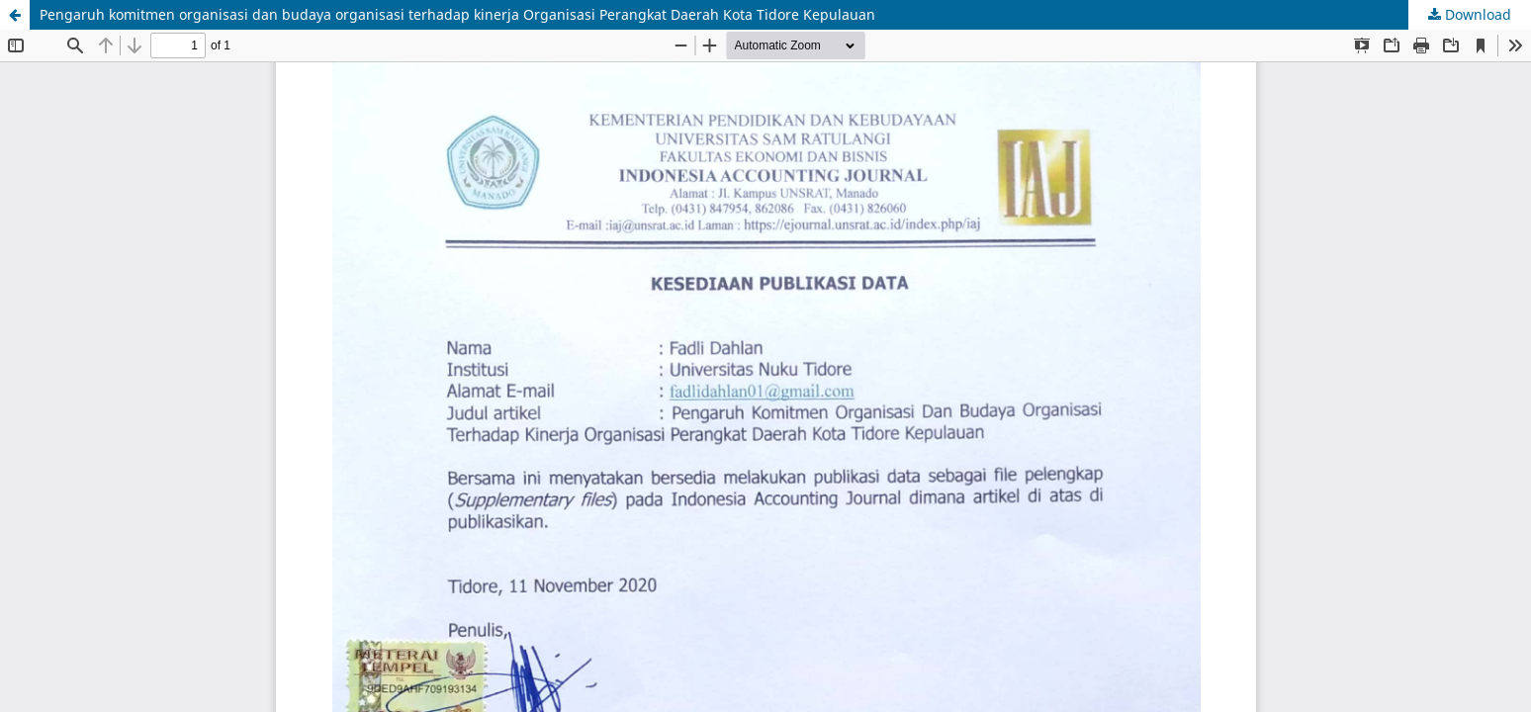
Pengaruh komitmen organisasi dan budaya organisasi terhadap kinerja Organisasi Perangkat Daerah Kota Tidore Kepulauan (457, 14)
